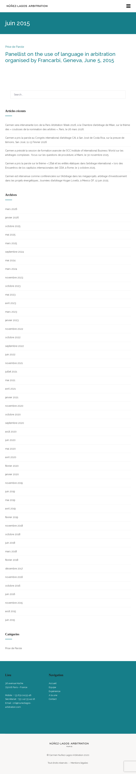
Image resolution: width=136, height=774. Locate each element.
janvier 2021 (11, 397)
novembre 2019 (14, 483)
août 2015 (10, 611)
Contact (53, 699)
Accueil (53, 683)
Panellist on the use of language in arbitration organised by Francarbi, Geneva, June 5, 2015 (60, 57)
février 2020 (12, 465)
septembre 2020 (14, 423)
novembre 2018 (14, 525)
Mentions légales (79, 763)
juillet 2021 (11, 371)
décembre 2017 (14, 568)
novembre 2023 (14, 277)
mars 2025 (11, 243)
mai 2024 (10, 260)
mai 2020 (10, 448)
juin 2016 (10, 594)
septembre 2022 (14, 346)
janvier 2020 (12, 474)
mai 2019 (10, 500)
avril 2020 (10, 457)
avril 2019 (10, 508)
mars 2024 (11, 269)
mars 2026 (11, 209)
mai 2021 (10, 380)
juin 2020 (10, 440)
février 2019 (11, 517)
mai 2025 (10, 234)
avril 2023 (10, 303)
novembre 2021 (14, 363)
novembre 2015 (14, 602)
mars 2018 (11, 551)
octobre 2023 (13, 286)
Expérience (54, 691)
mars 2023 (11, 311)
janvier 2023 (12, 320)
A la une (53, 695)
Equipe (52, 687)
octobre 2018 (12, 534)
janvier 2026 (12, 217)
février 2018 (11, 560)
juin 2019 (10, 491)
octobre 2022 (13, 337)
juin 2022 (10, 354)
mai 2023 (10, 294)
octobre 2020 (13, 414)
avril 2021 (10, 388)
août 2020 (11, 431)
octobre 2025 (12, 226)
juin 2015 (10, 620)
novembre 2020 (14, 405)
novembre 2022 (14, 329)
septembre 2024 (14, 251)
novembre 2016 (14, 577)
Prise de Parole (14, 46)
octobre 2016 (12, 585)
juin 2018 (10, 542)
